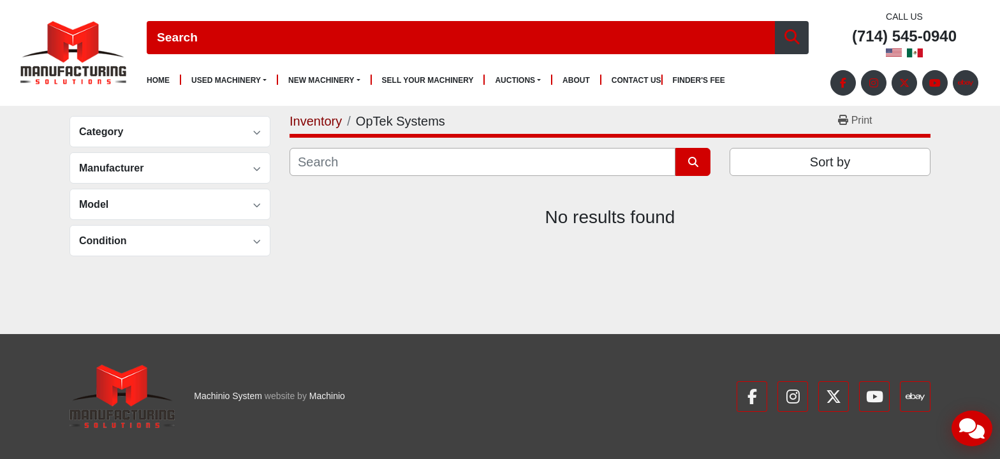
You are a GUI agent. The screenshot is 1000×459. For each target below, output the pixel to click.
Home (158, 80)
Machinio (327, 396)
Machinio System (228, 396)
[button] (229, 80)
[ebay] (965, 83)
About (576, 80)
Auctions (515, 80)
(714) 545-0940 (904, 37)
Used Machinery (226, 80)
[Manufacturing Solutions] (122, 396)
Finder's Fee (699, 80)
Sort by (830, 162)
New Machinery (321, 80)
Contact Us (636, 80)
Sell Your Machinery (428, 80)
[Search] (461, 38)
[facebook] (843, 83)
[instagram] (873, 83)
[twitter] (904, 83)
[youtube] (935, 83)
